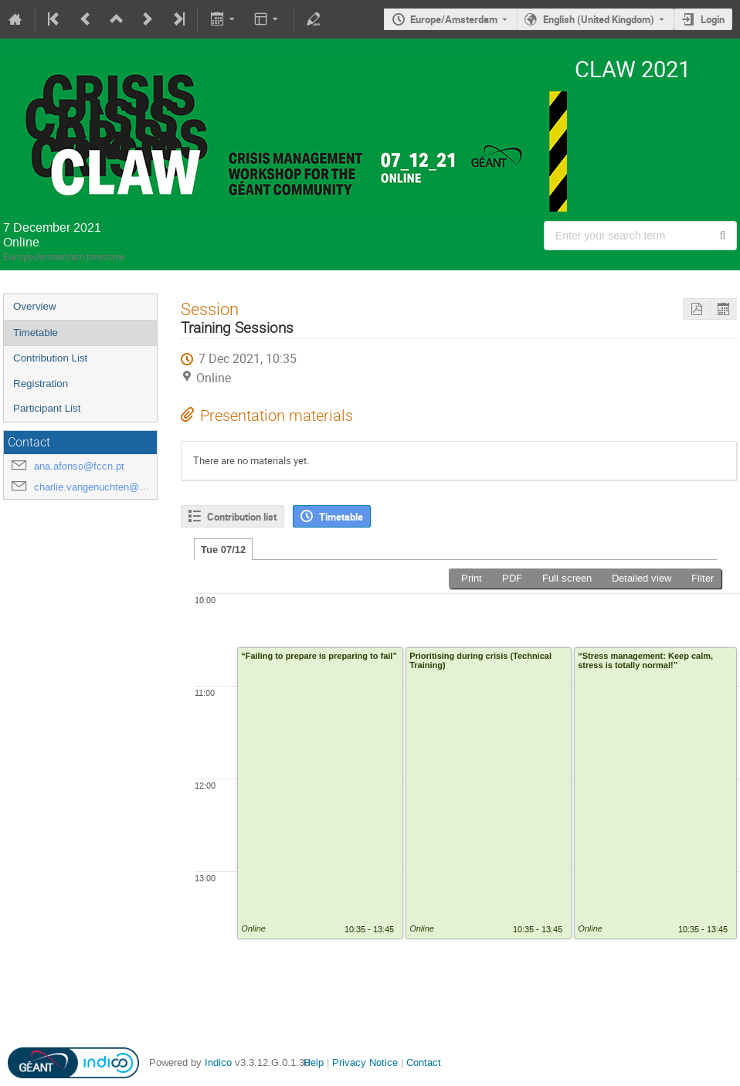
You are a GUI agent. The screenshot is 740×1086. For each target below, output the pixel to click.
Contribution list (242, 517)
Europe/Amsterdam (453, 19)
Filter (702, 578)
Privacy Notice (365, 1062)
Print (471, 578)
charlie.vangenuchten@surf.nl (100, 487)
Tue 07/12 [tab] (223, 549)
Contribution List (50, 358)
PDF (512, 578)
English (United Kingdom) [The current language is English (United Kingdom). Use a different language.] (598, 19)
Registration (40, 383)
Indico (218, 1062)
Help (314, 1062)
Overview (34, 306)
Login (713, 19)
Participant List (46, 408)
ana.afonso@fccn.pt (79, 466)
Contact (423, 1062)
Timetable (35, 332)
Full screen (567, 578)
